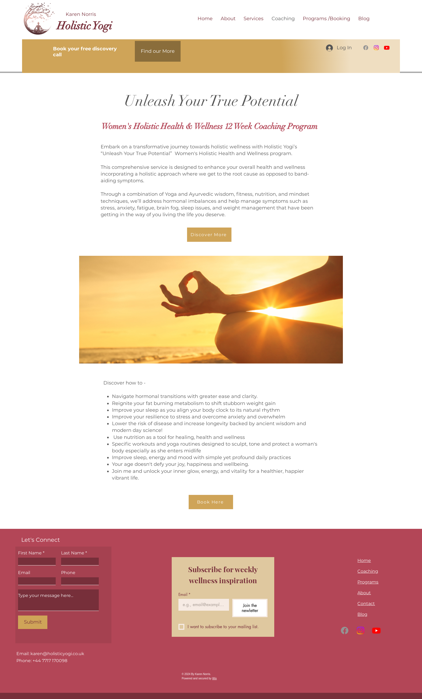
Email (24, 573)
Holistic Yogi (84, 26)
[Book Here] (211, 502)
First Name (30, 553)
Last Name (72, 553)
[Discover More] (209, 235)
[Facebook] (366, 47)
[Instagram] (376, 47)
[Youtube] (387, 47)
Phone (68, 573)
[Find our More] (158, 51)
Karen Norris (81, 14)
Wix (214, 678)
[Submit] (32, 622)
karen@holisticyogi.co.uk (57, 653)
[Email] (202, 605)
